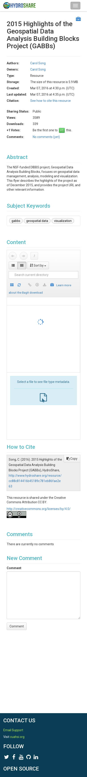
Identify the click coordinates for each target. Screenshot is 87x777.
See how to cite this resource (50, 100)
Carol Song (38, 63)
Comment (14, 568)
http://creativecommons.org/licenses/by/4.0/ (39, 509)
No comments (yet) (46, 137)
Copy (72, 458)
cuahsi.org (17, 737)
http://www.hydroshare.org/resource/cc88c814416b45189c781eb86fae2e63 (35, 481)
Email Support (13, 730)
